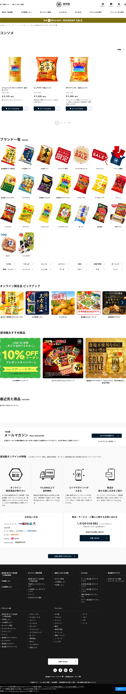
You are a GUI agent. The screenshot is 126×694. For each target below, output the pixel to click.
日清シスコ (118, 227)
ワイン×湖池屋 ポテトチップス (89, 590)
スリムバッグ (45, 227)
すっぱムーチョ (99, 198)
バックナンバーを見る (105, 441)
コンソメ (44, 264)
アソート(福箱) (118, 169)
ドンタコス (8, 227)
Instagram (65, 670)
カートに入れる (13, 109)
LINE (71, 670)
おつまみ (78, 12)
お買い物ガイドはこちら (63, 556)
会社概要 (54, 682)
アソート (31, 594)
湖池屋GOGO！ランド (72, 677)
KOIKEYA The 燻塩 (34, 598)
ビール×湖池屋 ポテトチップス (89, 580)
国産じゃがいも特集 (62, 573)
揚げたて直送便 (7, 12)
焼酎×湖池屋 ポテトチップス (89, 595)
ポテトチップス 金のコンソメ (76, 88)
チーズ (62, 269)
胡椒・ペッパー (8, 269)
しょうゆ (44, 269)
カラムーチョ (81, 198)
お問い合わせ (94, 538)
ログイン (103, 6)
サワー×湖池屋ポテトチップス (90, 601)
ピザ (97, 269)
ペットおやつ (26, 256)
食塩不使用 (98, 264)
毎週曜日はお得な (63, 20)
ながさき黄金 (59, 579)
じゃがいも (63, 12)
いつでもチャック (63, 227)
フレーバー (58, 608)
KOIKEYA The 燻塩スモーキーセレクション (116, 580)
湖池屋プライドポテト (7, 198)
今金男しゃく (45, 169)
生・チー (81, 227)
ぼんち (8, 256)
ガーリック (115, 264)
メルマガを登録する (107, 436)
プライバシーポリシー (18, 691)
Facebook (60, 670)
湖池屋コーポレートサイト (53, 677)
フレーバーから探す (117, 12)
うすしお (26, 264)
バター (79, 269)
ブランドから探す (96, 12)
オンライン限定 (45, 12)
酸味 (79, 264)
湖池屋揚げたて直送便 (7, 169)
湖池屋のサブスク (114, 573)
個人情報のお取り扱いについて (86, 682)
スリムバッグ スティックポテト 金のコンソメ (14, 89)
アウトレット (100, 169)
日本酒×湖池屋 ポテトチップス (89, 585)
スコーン (118, 198)
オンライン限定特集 (35, 573)
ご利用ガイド (5, 4)
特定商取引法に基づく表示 (67, 682)
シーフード (26, 269)
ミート (115, 269)
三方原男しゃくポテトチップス (36, 590)
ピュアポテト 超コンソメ (42, 88)
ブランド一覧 (6, 608)
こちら (119, 500)
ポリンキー (26, 227)
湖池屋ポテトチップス (63, 198)
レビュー (111, 6)
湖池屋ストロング (44, 198)
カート (119, 6)
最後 (69, 122)
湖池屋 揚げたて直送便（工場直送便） (9, 574)
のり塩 (8, 264)
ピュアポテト (26, 198)
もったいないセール (81, 169)
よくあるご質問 (19, 4)
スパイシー (62, 264)
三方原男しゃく (26, 12)
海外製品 (99, 227)
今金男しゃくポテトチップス (36, 585)
